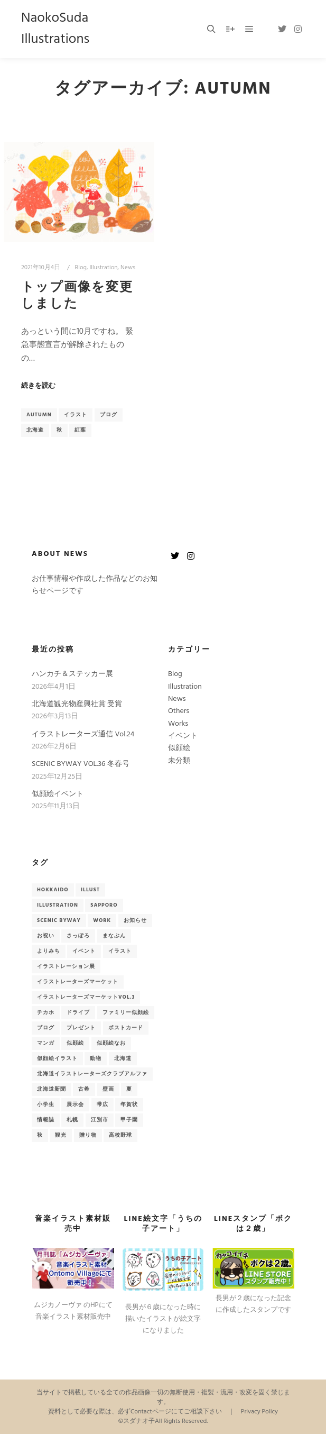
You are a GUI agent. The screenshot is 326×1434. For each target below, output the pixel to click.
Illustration (103, 267)
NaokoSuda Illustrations (55, 28)
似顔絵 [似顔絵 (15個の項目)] (75, 1043)
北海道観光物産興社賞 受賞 (77, 704)
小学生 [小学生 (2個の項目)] (45, 1104)
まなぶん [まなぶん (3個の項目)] (114, 935)
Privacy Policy (259, 1411)
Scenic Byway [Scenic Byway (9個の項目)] (59, 920)
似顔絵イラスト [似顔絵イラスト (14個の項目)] (57, 1058)
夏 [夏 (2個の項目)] (129, 1089)
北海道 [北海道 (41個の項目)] (123, 1058)
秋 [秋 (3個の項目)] (40, 1135)
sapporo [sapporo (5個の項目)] (103, 905)
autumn (39, 414)
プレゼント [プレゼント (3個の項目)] (81, 1028)
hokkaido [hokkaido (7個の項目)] (53, 889)
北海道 (35, 430)
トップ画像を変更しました (77, 296)
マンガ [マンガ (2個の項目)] (45, 1043)
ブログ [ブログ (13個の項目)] (45, 1028)
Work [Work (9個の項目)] (102, 920)
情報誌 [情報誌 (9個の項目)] (45, 1120)
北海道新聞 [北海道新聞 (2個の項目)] (51, 1089)
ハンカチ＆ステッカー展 (72, 674)
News (127, 267)
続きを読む (38, 386)
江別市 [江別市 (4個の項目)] (99, 1120)
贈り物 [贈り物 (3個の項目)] (88, 1135)
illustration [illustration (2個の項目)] (57, 905)
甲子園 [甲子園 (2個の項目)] (129, 1120)
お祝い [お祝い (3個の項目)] (45, 935)
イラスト (75, 414)
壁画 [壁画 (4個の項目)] (108, 1089)
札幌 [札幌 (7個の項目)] (72, 1120)
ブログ (108, 414)
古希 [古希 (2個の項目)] (84, 1089)
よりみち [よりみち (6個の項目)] (48, 951)
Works (178, 724)
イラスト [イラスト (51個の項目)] (120, 951)
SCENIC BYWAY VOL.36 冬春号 (80, 764)
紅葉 (80, 430)
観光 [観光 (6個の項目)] (61, 1135)
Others (178, 711)
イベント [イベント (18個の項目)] (84, 951)
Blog (81, 267)
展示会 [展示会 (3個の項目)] (75, 1104)
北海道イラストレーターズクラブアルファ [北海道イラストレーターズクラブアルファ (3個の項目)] (92, 1074)
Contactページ (151, 1411)
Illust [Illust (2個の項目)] (90, 889)
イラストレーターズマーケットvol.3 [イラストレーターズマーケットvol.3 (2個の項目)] (86, 997)
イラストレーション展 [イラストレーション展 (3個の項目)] (66, 966)
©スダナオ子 (136, 1421)
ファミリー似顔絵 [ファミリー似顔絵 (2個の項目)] (126, 1012)
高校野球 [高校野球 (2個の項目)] (120, 1135)
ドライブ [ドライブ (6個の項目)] (78, 1012)
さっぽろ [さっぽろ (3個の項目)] (78, 935)
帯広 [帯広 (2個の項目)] (102, 1104)
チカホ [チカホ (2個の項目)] (45, 1012)
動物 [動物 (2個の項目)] (95, 1058)
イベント (183, 736)
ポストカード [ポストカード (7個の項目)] (125, 1028)
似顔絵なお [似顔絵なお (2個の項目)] (111, 1043)
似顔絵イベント (57, 794)
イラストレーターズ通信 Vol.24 (83, 734)
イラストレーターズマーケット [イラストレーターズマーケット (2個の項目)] (77, 982)
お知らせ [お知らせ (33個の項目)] (135, 920)
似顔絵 (179, 748)
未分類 (179, 761)
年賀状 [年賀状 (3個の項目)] (129, 1104)
